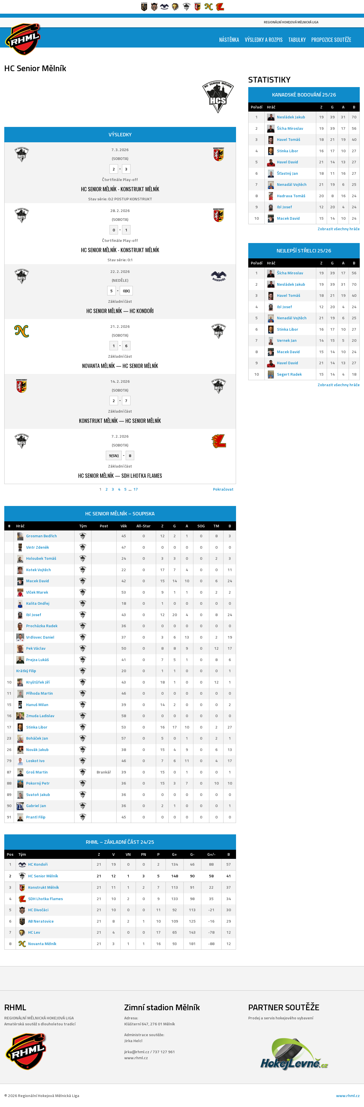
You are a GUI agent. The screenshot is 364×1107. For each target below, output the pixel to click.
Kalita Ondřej (32, 603)
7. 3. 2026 (120, 150)
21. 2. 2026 (120, 326)
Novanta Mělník (37, 943)
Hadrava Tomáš (286, 196)
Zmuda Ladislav (35, 716)
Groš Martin (32, 772)
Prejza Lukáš (32, 659)
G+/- (211, 854)
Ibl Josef (28, 615)
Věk (124, 526)
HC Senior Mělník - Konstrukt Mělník (120, 189)
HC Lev (29, 932)
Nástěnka (229, 39)
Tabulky (297, 39)
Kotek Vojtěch (33, 570)
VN (128, 854)
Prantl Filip (31, 817)
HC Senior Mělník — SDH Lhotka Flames (120, 475)
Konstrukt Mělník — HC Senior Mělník (120, 420)
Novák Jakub (32, 749)
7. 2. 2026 (120, 436)
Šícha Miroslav (285, 128)
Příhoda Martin (34, 693)
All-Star (143, 526)
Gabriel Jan (31, 805)
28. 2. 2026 (120, 210)
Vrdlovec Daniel (35, 637)
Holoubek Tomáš (36, 558)
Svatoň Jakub (33, 794)
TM (216, 526)
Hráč (20, 526)
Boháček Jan (32, 738)
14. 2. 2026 (120, 381)
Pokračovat (223, 489)
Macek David (32, 581)
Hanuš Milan (32, 704)
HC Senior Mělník (38, 876)
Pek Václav (31, 648)
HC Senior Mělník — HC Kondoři (120, 310)
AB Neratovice (36, 921)
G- (192, 854)
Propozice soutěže (331, 39)
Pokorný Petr (33, 783)
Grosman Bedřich (36, 536)
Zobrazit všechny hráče (339, 229)
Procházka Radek (36, 626)
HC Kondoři (32, 864)
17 (135, 489)
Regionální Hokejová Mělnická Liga (291, 22)
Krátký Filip (26, 671)
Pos (10, 854)
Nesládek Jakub (286, 117)
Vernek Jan (282, 340)
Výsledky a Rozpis (264, 39)
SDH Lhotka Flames (40, 899)
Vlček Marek (32, 592)
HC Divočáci (33, 910)
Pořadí (256, 107)
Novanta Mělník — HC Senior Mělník (120, 365)
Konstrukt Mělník (38, 887)
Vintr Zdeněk (32, 547)
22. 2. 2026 (120, 271)
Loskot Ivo (30, 761)
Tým (83, 526)
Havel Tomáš (283, 139)
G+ (174, 854)
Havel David (282, 162)
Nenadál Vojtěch (287, 184)
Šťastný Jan (282, 173)
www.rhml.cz (348, 1095)
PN (143, 854)
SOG (201, 526)
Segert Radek (284, 374)
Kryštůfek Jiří (32, 682)
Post (104, 526)
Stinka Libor (31, 727)
